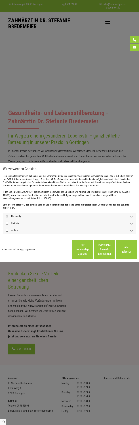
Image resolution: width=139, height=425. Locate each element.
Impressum (30, 241)
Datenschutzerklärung (12, 241)
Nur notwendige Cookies (51, 251)
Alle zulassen (120, 251)
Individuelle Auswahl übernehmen (86, 251)
